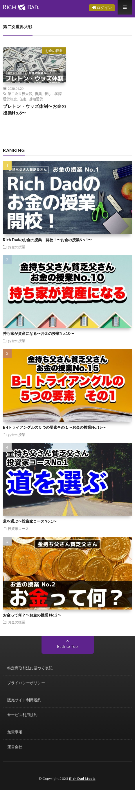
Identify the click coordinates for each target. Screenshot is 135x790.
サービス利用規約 (22, 714)
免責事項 (14, 732)
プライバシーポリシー (26, 682)
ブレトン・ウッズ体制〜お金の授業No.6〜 (34, 109)
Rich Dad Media (82, 778)
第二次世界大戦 (20, 93)
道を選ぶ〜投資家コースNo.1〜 (30, 521)
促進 (22, 99)
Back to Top (67, 646)
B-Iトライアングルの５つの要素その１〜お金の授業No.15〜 (54, 427)
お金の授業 (54, 51)
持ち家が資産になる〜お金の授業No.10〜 (38, 333)
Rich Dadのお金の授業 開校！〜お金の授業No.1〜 (47, 239)
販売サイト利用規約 (24, 700)
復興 (38, 93)
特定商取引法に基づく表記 (30, 668)
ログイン (102, 7)
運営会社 (14, 746)
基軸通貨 (36, 99)
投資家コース (18, 528)
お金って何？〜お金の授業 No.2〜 (32, 615)
